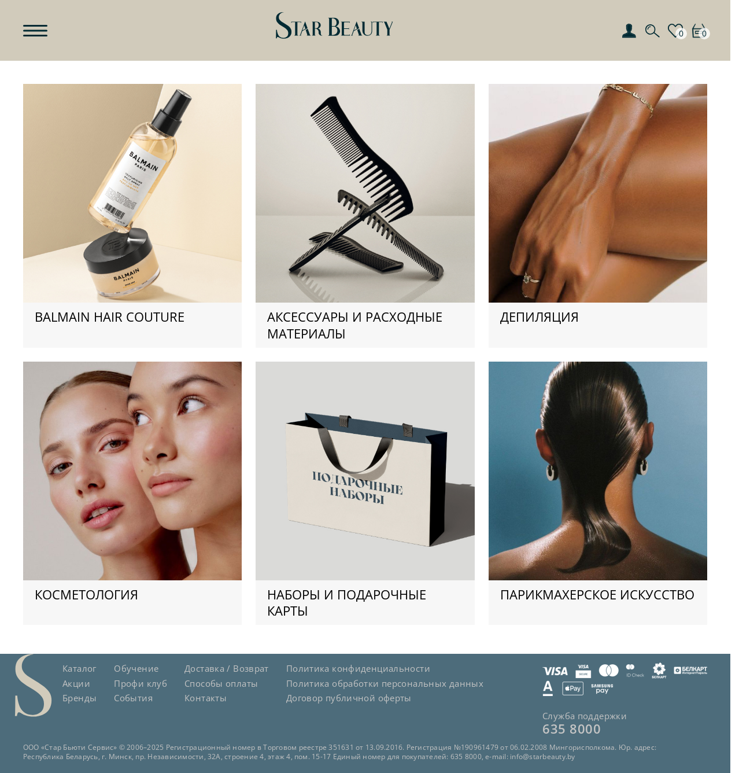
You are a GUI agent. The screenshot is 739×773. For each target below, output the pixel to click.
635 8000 (571, 728)
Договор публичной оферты (349, 698)
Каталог (79, 668)
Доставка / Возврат (226, 668)
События (133, 698)
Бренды (79, 698)
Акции (76, 683)
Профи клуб (140, 683)
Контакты (205, 698)
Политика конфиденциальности (358, 668)
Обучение (136, 668)
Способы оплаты (221, 683)
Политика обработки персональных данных (384, 683)
